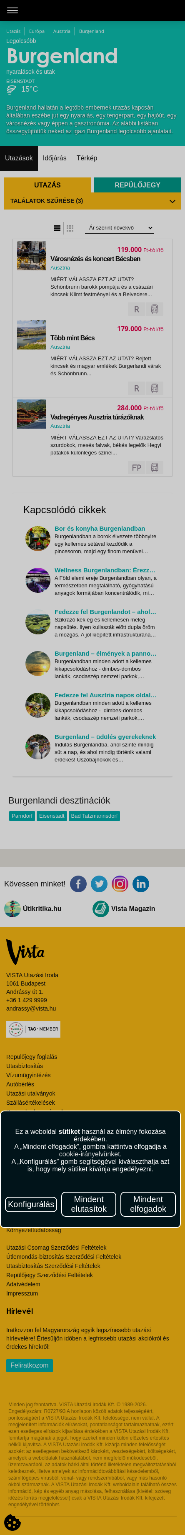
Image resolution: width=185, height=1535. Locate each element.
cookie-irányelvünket (89, 1154)
